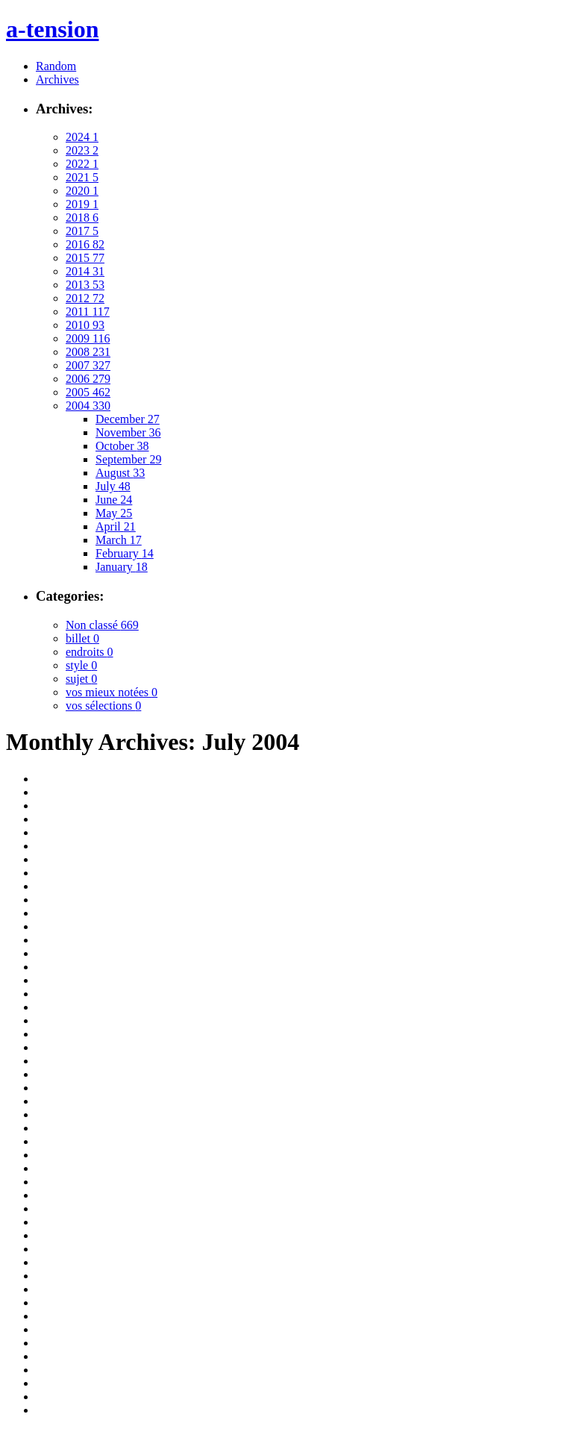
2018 (82, 217)
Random (56, 66)
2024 (82, 137)
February (125, 553)
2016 (85, 244)
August (120, 472)
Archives (57, 79)
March (119, 540)
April (116, 526)
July (113, 486)
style (81, 665)
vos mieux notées (111, 692)
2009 (88, 338)
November (128, 432)
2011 (88, 311)
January (122, 566)
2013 (85, 284)
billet (82, 638)
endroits (89, 651)
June (114, 499)
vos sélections (103, 705)
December (128, 419)
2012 (85, 298)
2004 (88, 405)
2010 (85, 325)
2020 (82, 190)
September (128, 459)
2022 (82, 163)
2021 (82, 177)
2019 (82, 204)
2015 (85, 257)
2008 (88, 351)
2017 (82, 231)
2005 (88, 392)
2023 (82, 150)
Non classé (102, 625)
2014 (85, 271)
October (122, 446)
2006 (88, 378)
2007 (88, 365)
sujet (81, 678)
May (114, 513)
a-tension (52, 29)
